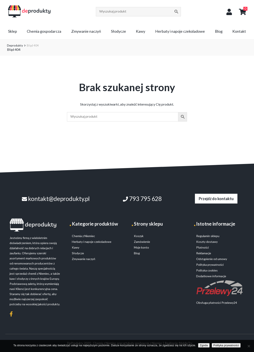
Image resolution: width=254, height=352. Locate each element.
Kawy (140, 31)
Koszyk (138, 236)
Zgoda (204, 345)
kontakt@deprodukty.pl (56, 198)
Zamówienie (142, 241)
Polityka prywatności (226, 345)
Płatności (202, 247)
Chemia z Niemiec (83, 236)
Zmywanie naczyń (86, 31)
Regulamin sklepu (207, 236)
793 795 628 (142, 198)
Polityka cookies (207, 270)
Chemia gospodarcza (44, 31)
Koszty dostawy (207, 241)
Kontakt (239, 31)
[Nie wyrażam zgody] (249, 346)
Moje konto (141, 247)
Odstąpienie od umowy (211, 259)
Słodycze (118, 31)
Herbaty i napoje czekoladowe (180, 31)
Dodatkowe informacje (211, 276)
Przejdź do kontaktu (216, 198)
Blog (219, 31)
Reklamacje (203, 253)
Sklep (12, 31)
